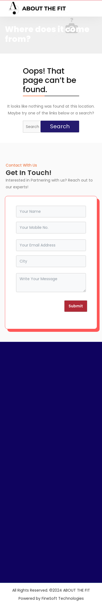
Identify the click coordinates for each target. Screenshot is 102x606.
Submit (76, 306)
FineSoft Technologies (63, 598)
